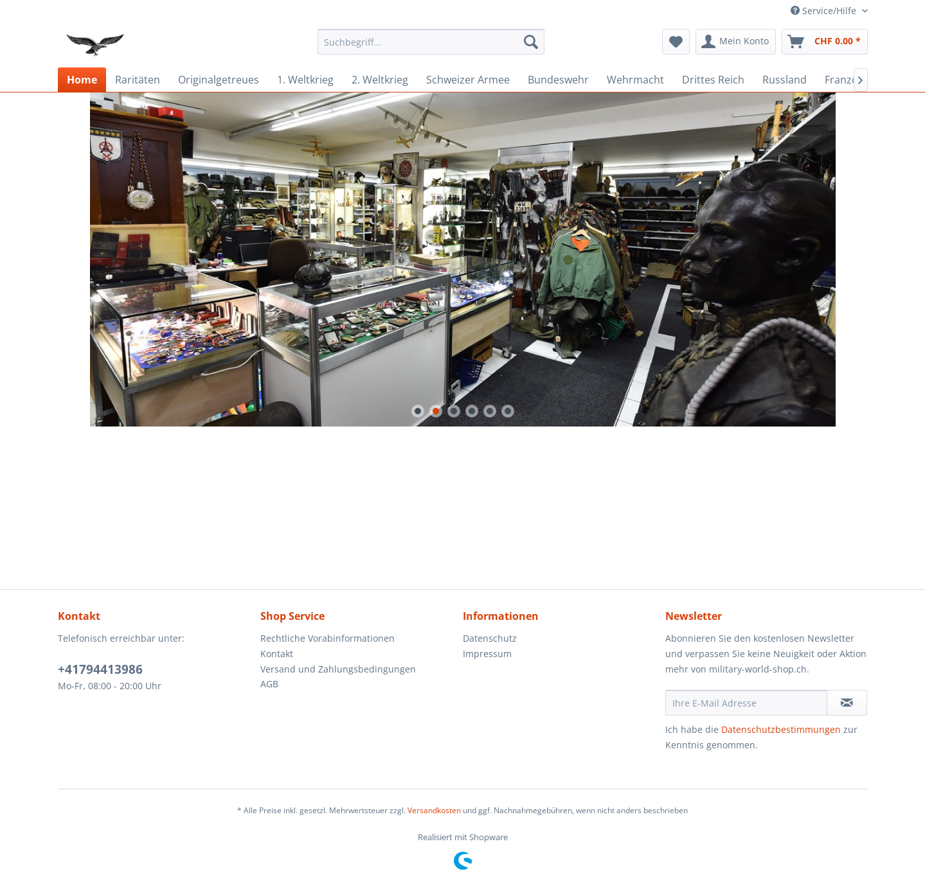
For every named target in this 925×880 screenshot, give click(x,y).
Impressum (487, 653)
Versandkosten (434, 810)
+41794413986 (100, 669)
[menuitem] (431, 42)
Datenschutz (490, 638)
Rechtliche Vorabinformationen (327, 638)
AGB (269, 684)
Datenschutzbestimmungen (781, 729)
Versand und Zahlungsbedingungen (338, 669)
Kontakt (276, 653)
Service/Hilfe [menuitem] (825, 10)
